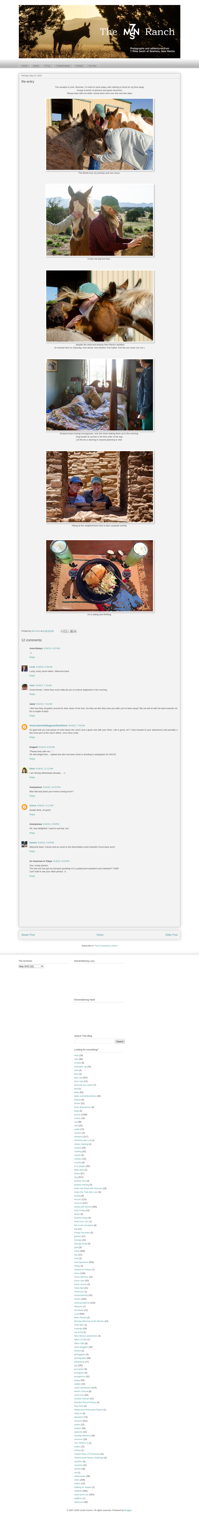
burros (77, 1114)
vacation (78, 1461)
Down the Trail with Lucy (86, 1192)
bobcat (77, 1099)
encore (77, 1199)
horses (77, 1299)
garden (77, 1236)
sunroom (78, 1439)
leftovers (78, 1306)
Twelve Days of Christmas (86, 1454)
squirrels (78, 1432)
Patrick (77, 1350)
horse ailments (81, 1277)
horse (77, 1273)
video (76, 1480)
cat (75, 1122)
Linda (32, 667)
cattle (76, 1129)
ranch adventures (82, 1387)
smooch (78, 1421)
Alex (76, 1059)
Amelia (77, 1062)
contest (77, 1148)
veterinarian (80, 1476)
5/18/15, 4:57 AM (52, 648)
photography (80, 1358)
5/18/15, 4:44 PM (46, 842)
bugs (76, 1111)
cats (76, 1125)
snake (77, 1424)
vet (75, 1472)
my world (78, 1332)
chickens (78, 1136)
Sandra (33, 842)
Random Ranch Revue (85, 1402)
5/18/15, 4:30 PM (51, 824)
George (77, 1240)
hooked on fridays (82, 1269)
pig (75, 1365)
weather (78, 1491)
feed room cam (81, 1221)
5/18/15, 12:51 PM (51, 787)
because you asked (83, 1085)
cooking (78, 1151)
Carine (33, 805)
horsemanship (81, 1295)
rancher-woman (81, 1398)
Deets (77, 1173)
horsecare (79, 1291)
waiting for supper (82, 1487)
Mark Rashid (80, 1317)
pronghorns (79, 1376)
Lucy (76, 1314)
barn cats (78, 1081)
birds (76, 1092)
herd (76, 1258)
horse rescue (80, 1284)
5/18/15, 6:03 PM (61, 861)
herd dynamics (81, 1262)
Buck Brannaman (82, 1107)
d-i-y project (80, 1166)
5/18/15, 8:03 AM (47, 747)
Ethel (32, 768)
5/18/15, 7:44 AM (44, 704)
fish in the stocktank (83, 1225)
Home (24, 66)
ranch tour (79, 1395)
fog (75, 1229)
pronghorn (79, 1373)
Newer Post (28, 934)
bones (77, 1103)
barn (76, 1074)
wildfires (78, 1498)
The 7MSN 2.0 (81, 1443)
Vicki (32, 685)
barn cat (78, 1077)
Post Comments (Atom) (106, 945)
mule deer (79, 1325)
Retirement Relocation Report (88, 1409)
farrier (77, 1214)
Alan (76, 1055)
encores (78, 1203)
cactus (77, 1118)
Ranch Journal (81, 1391)
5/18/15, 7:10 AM (44, 685)
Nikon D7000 (80, 1339)
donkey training (81, 1184)
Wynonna (78, 1502)
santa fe (78, 1413)
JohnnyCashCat (82, 1303)
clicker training (81, 1144)
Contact (79, 66)
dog (76, 1177)
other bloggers (81, 1347)
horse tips (79, 1288)
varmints (78, 1465)
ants (76, 1070)
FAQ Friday (79, 1210)
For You (92, 66)
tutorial (77, 1450)
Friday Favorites (82, 1232)
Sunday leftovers (82, 1435)
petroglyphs (79, 1354)
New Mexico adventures (85, 1336)
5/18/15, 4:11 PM (45, 805)
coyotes (78, 1159)
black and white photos (85, 1096)
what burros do (81, 1494)
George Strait (80, 1243)
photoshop (79, 1361)
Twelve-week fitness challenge (89, 1457)
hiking (77, 1266)
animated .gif (80, 1066)
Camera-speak (63, 66)
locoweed (78, 1310)
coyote (77, 1155)
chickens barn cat (82, 1140)
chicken (78, 1133)
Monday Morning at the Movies (89, 1321)
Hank (76, 1251)
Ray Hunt (78, 1406)
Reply (32, 657)
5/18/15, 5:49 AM (44, 667)
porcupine (79, 1369)
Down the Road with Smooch (88, 1188)
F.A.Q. (47, 66)
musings (78, 1328)
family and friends (82, 1206)
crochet (77, 1162)
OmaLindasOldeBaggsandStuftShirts (49, 725)
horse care (79, 1280)
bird (76, 1088)
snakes (77, 1428)
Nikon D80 (79, 1343)
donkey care (80, 1181)
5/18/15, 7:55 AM (77, 725)
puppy (77, 1380)
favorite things (81, 1218)
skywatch (78, 1417)
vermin (77, 1469)
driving (77, 1195)
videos (77, 1483)
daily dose (79, 1170)
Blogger (128, 1510)
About (36, 66)
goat (76, 1247)
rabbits (77, 1384)
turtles (77, 1446)
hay (76, 1254)
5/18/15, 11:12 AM (44, 768)
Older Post (171, 934)
